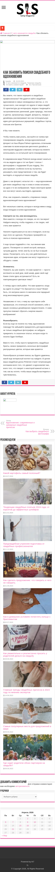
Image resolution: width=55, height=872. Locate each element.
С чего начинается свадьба (23, 33)
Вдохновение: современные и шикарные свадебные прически (21, 424)
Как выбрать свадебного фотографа (34, 431)
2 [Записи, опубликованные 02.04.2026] (27, 818)
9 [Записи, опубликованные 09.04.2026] (27, 822)
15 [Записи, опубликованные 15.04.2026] (20, 826)
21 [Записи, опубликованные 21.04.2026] (13, 829)
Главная (5, 33)
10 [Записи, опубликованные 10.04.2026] (35, 822)
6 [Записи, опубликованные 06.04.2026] (5, 822)
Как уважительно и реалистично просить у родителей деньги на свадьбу (25, 654)
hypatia (8, 81)
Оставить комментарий (14, 85)
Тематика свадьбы (34, 83)
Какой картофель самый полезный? (21, 473)
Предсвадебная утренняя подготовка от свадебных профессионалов (23, 544)
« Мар (4, 835)
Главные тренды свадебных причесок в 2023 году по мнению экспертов (26, 691)
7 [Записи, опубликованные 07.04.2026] (12, 822)
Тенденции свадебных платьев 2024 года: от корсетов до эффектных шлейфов (26, 508)
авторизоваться (22, 786)
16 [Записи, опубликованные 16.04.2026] (28, 826)
